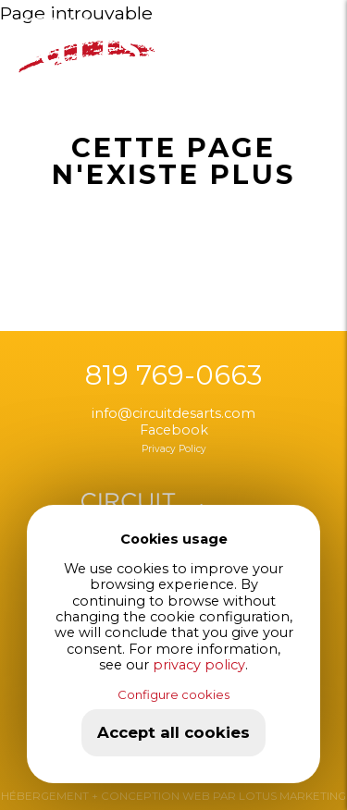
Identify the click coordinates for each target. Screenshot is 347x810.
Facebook (174, 430)
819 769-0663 (173, 375)
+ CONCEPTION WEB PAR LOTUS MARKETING (217, 796)
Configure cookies (173, 694)
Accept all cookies (173, 732)
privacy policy (199, 665)
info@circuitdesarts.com (173, 413)
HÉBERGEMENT (45, 796)
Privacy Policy (174, 449)
